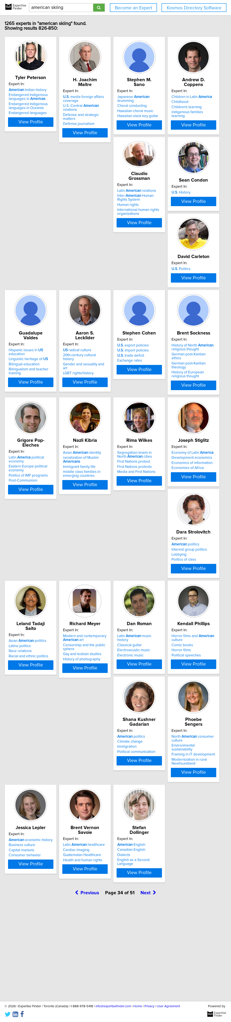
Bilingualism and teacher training (113, 321)
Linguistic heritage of (106, 311)
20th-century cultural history (174, 311)
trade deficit (35, 420)
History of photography (171, 638)
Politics (31, 306)
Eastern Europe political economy (179, 415)
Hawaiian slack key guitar (172, 112)
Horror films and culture (114, 724)
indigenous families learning (45, 217)
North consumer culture (49, 828)
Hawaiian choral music (170, 107)
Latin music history (45, 724)
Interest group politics (39, 624)
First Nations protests (104, 529)
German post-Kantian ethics (109, 419)
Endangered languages (41, 118)
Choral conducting (167, 102)
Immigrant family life (38, 525)
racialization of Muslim (49, 520)
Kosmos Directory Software (194, 8)
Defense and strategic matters (111, 111)
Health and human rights (171, 844)
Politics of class (34, 634)
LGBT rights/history (167, 321)
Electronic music (35, 739)
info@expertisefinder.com (113, 1006)
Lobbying (29, 629)
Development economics (172, 520)
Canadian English (36, 938)
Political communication (171, 739)
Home (137, 1006)
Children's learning (37, 212)
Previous (87, 984)
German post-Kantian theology (111, 424)
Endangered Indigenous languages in (41, 102)
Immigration (162, 734)
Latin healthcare (173, 828)
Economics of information (172, 525)
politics (36, 619)
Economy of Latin (173, 515)
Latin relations (106, 195)
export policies (37, 410)
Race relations (98, 629)
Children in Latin (42, 201)
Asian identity (41, 515)
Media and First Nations (106, 534)
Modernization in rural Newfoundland (39, 845)
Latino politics (98, 624)
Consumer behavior (103, 843)
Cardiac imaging (165, 833)
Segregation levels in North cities (109, 517)
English (36, 933)
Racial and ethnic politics (107, 634)
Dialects (28, 943)
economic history (109, 828)
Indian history (41, 95)
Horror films (96, 734)
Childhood (30, 206)
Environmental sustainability (44, 833)
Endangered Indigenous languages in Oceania (41, 111)
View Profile (49, 126)
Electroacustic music (38, 734)
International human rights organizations (108, 216)
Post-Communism (166, 425)
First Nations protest (103, 524)
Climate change (165, 729)
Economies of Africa (168, 530)
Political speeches (101, 739)
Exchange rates (34, 425)
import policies (37, 415)
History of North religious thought (108, 412)
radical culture (166, 306)
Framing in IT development (43, 838)
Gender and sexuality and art (175, 316)
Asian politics (106, 619)
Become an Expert (133, 8)
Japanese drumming (177, 97)
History (161, 201)
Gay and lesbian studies (171, 633)
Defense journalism (103, 116)
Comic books (98, 729)
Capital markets (100, 838)
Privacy (149, 1006)
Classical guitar (34, 729)
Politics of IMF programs (171, 420)
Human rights (98, 209)
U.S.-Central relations (112, 106)
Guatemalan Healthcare (171, 838)
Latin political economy (177, 410)
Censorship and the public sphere (179, 628)
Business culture (100, 833)
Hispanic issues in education (112, 306)
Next (148, 984)
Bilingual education (102, 316)
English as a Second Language (46, 948)
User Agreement (168, 1006)
